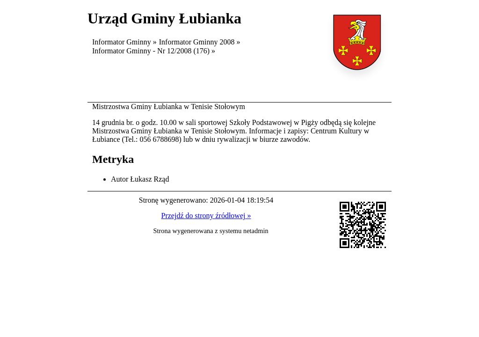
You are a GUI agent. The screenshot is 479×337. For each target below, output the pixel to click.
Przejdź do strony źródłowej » (206, 216)
